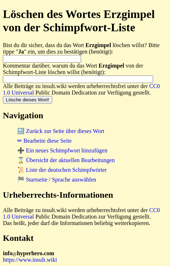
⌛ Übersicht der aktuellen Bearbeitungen (66, 160)
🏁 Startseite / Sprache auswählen (56, 179)
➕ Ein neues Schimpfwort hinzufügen (62, 150)
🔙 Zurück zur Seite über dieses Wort (60, 131)
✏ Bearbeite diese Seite (44, 141)
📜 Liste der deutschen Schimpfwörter (62, 170)
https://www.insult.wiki (30, 260)
